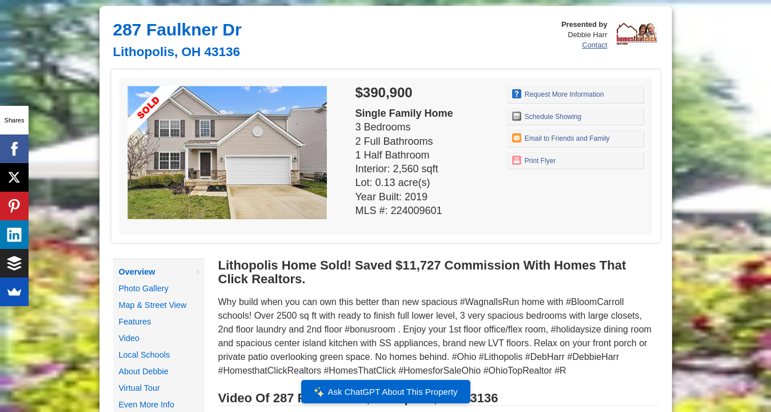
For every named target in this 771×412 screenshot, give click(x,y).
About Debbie (144, 371)
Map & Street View (153, 305)
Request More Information (558, 93)
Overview (137, 271)
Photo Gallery (144, 288)
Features (135, 321)
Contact (594, 45)
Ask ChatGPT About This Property (385, 392)
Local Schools (144, 354)
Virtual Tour (139, 388)
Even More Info (147, 404)
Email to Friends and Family (561, 137)
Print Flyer (534, 160)
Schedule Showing (547, 116)
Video (129, 338)
